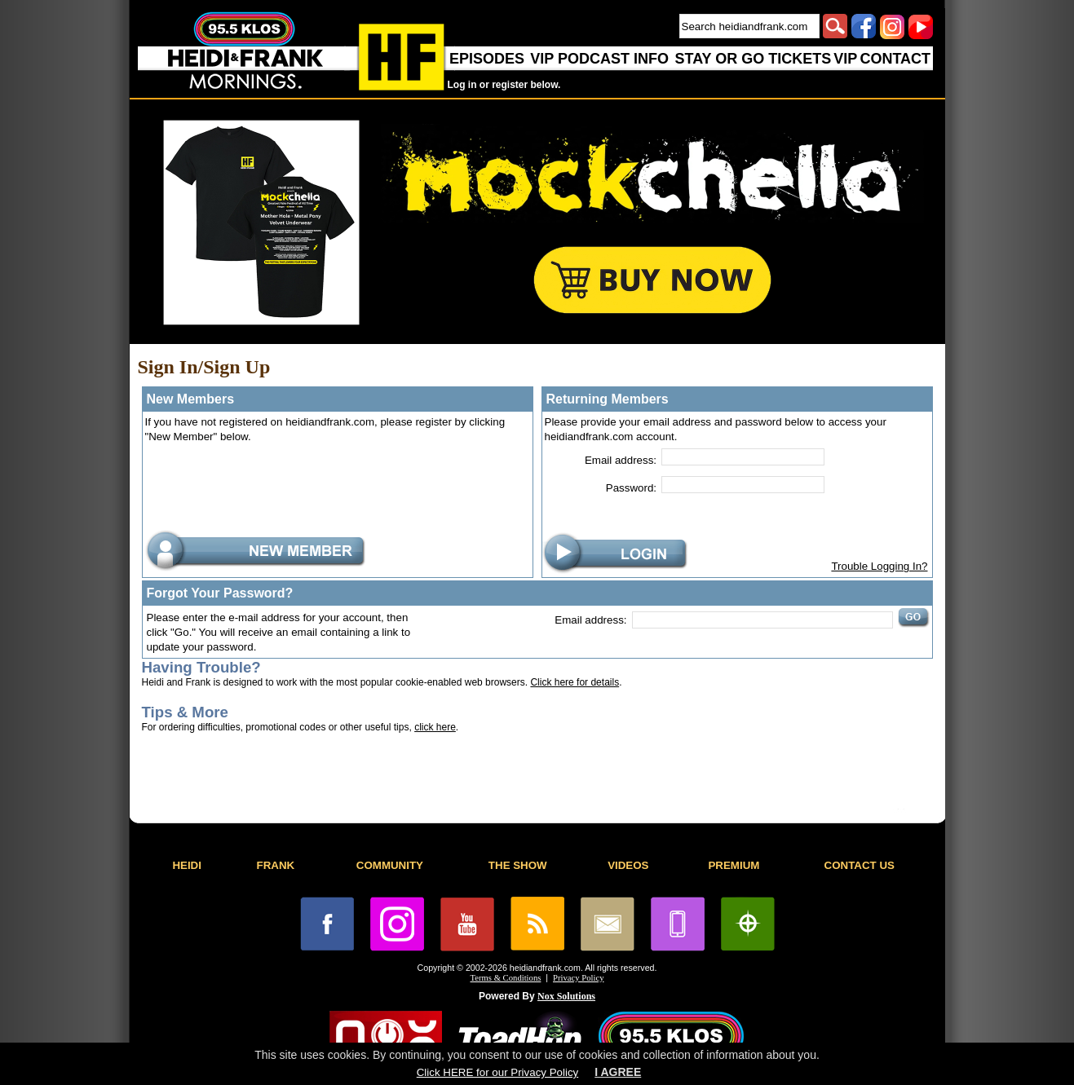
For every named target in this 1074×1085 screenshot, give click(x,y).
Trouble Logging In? (879, 566)
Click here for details (574, 682)
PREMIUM (733, 865)
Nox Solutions (566, 996)
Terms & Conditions (506, 977)
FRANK (276, 865)
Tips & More (185, 712)
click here (435, 727)
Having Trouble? (201, 667)
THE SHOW (517, 865)
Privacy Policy (578, 977)
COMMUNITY (389, 865)
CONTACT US (859, 865)
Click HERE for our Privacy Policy (497, 1072)
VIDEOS (628, 865)
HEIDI (186, 865)
